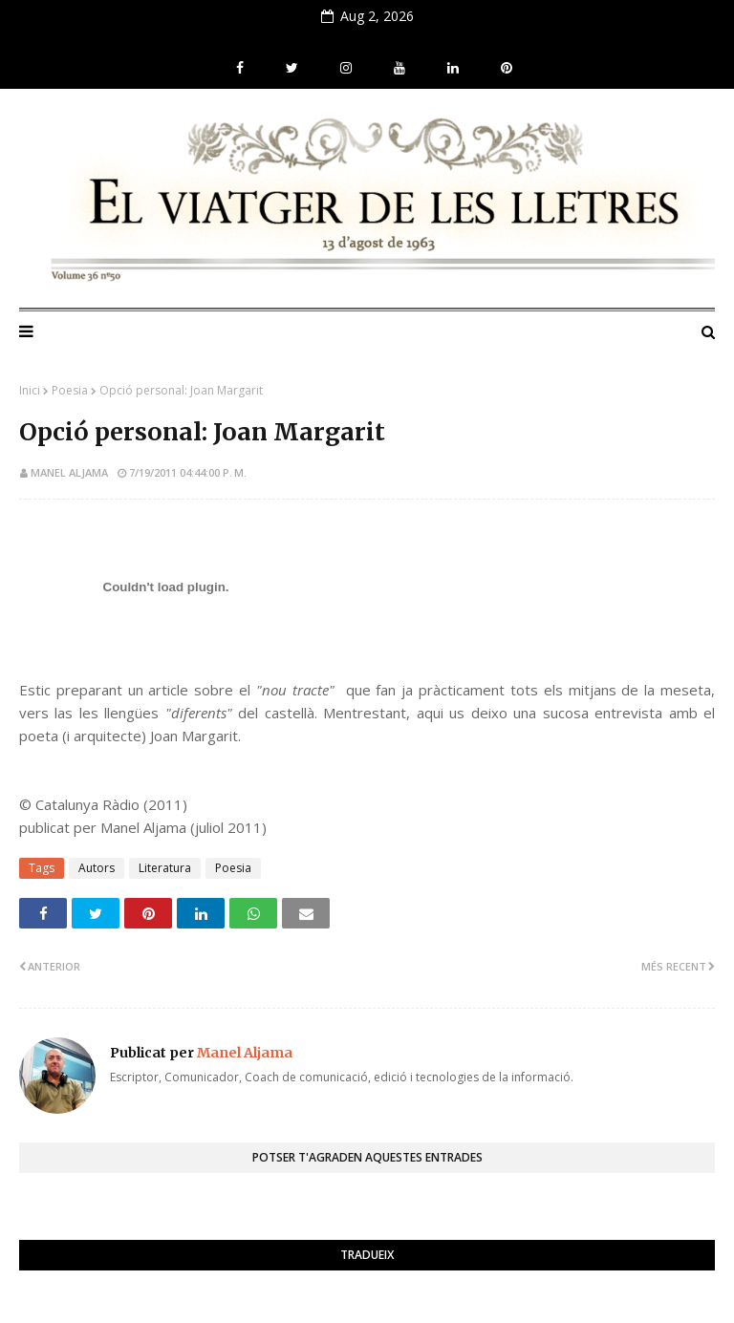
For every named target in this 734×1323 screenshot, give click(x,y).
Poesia (70, 390)
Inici (29, 390)
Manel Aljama (69, 472)
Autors (96, 868)
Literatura (165, 868)
